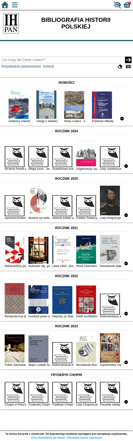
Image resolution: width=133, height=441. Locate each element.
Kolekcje (48, 66)
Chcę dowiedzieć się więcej (48, 437)
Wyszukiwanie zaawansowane (21, 66)
